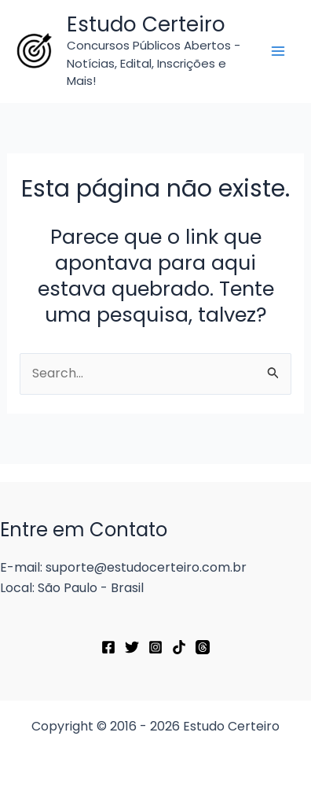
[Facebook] (108, 647)
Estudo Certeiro (146, 24)
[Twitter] (132, 647)
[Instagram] (155, 647)
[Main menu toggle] (278, 51)
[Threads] (203, 647)
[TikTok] (179, 647)
